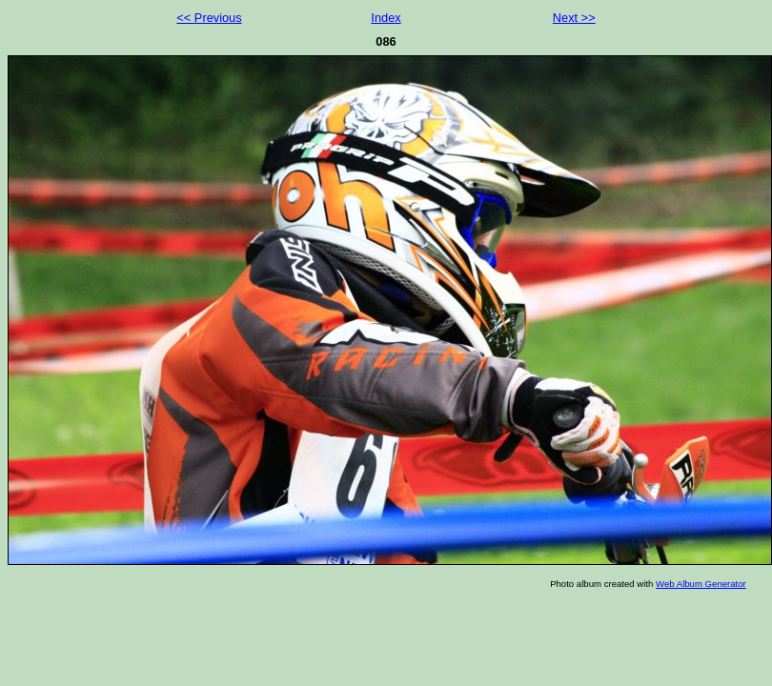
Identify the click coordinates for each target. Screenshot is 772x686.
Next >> (574, 17)
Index (385, 17)
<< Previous (208, 17)
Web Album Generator (701, 583)
